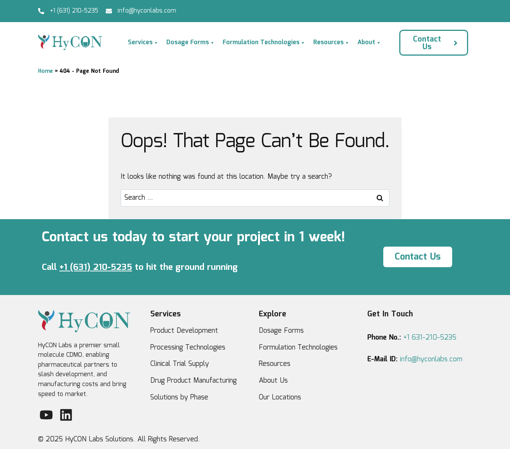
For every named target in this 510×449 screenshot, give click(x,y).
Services (143, 42)
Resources (331, 42)
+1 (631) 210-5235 (74, 11)
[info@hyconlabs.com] (109, 11)
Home (45, 71)
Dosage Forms (190, 42)
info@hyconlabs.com (147, 11)
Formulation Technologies (264, 42)
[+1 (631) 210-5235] (41, 11)
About (369, 42)
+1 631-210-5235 (429, 337)
